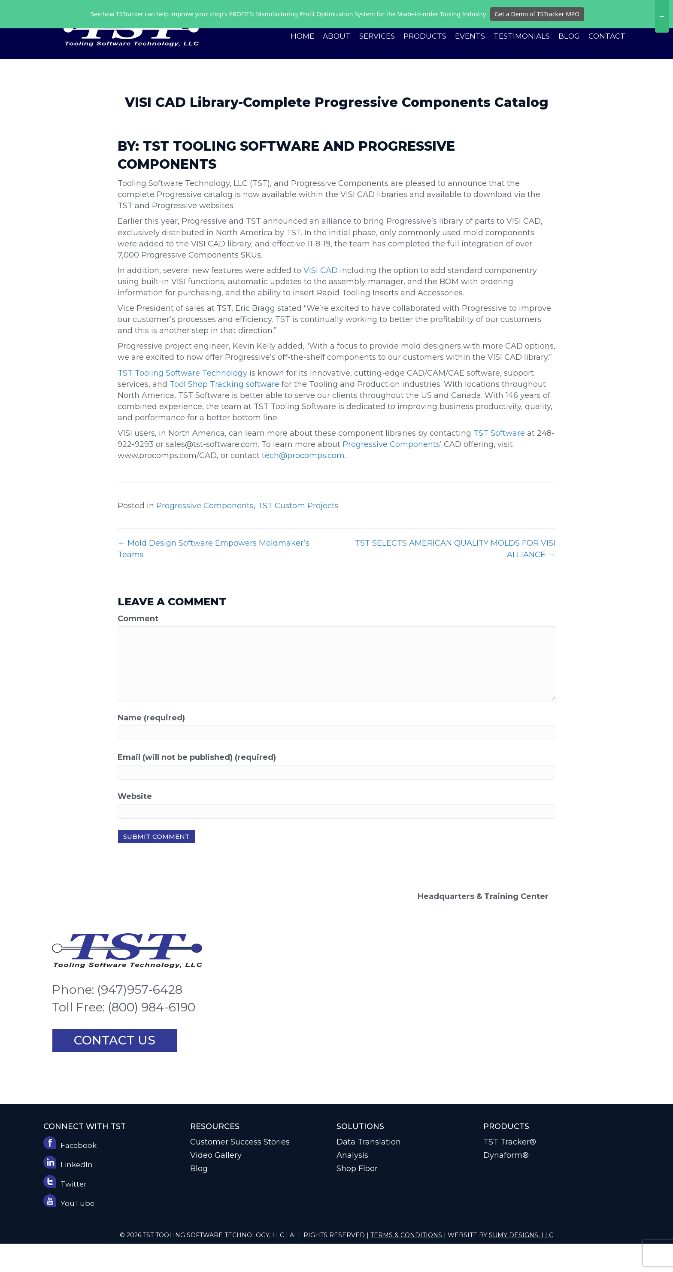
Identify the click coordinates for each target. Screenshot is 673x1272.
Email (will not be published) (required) (197, 785)
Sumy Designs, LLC (521, 1263)
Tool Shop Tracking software (224, 412)
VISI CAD (320, 299)
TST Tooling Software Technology (182, 401)
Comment (138, 647)
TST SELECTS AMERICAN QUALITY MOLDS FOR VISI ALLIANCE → (455, 577)
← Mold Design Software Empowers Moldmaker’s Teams (213, 577)
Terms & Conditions (406, 1263)
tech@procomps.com (303, 484)
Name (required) (151, 746)
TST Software (499, 461)
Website (135, 824)
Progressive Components (391, 472)
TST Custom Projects (298, 534)
